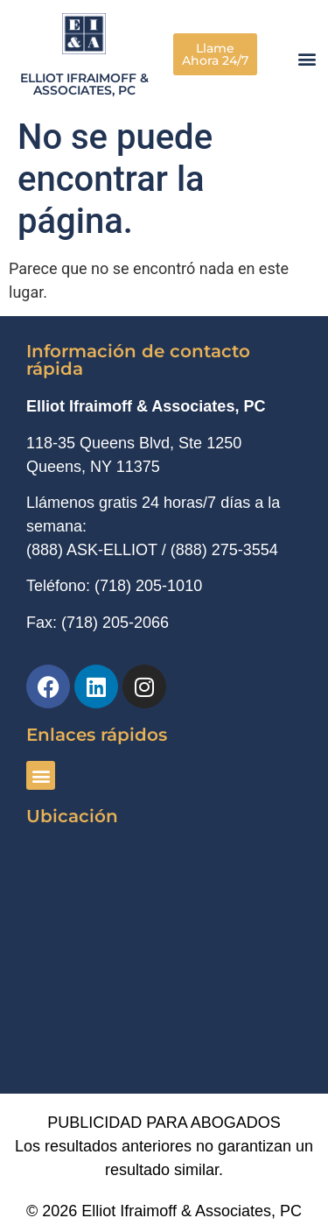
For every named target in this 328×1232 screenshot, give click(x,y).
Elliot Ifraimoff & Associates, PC (84, 84)
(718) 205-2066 (115, 622)
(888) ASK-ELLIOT (91, 550)
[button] (307, 59)
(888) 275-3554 (224, 550)
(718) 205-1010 (148, 586)
